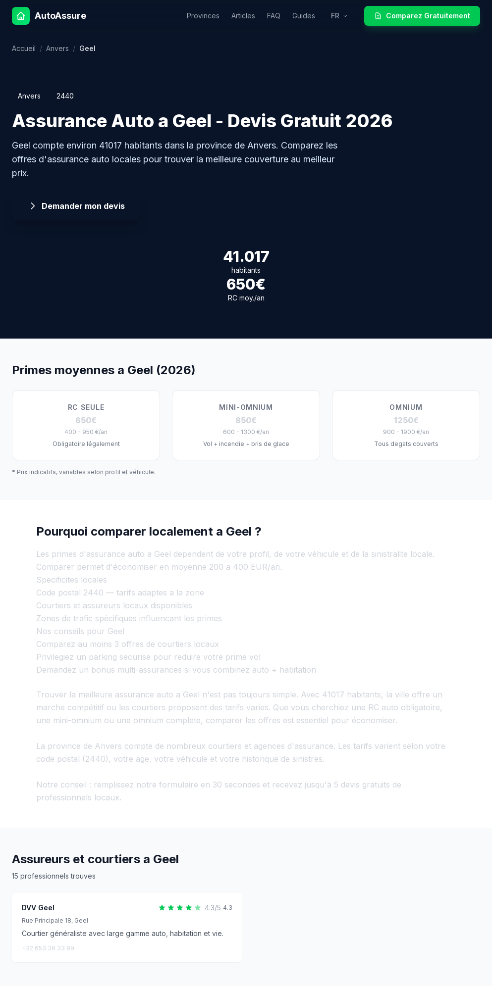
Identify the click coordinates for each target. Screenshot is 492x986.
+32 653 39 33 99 (48, 948)
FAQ (273, 15)
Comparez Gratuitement (422, 15)
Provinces (203, 15)
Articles (243, 15)
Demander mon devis (76, 206)
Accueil (24, 48)
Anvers (57, 48)
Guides (303, 15)
